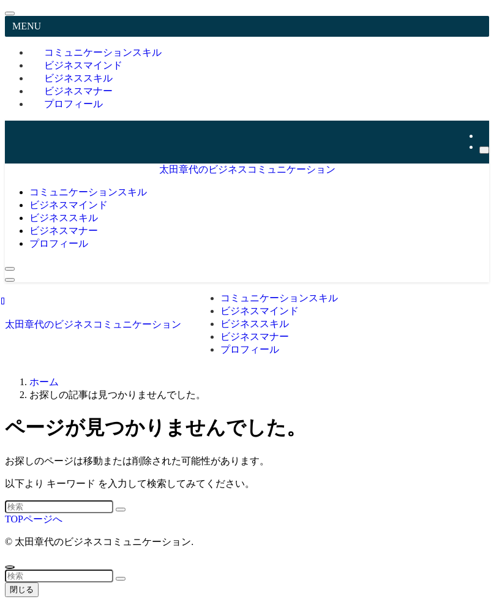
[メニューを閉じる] (10, 13)
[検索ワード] (59, 506)
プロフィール (73, 104)
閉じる (22, 589)
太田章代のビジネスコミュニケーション (247, 169)
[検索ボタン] (10, 269)
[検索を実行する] (120, 509)
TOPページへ (33, 519)
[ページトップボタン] (10, 567)
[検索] (484, 150)
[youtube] (483, 135)
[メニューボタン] (10, 280)
